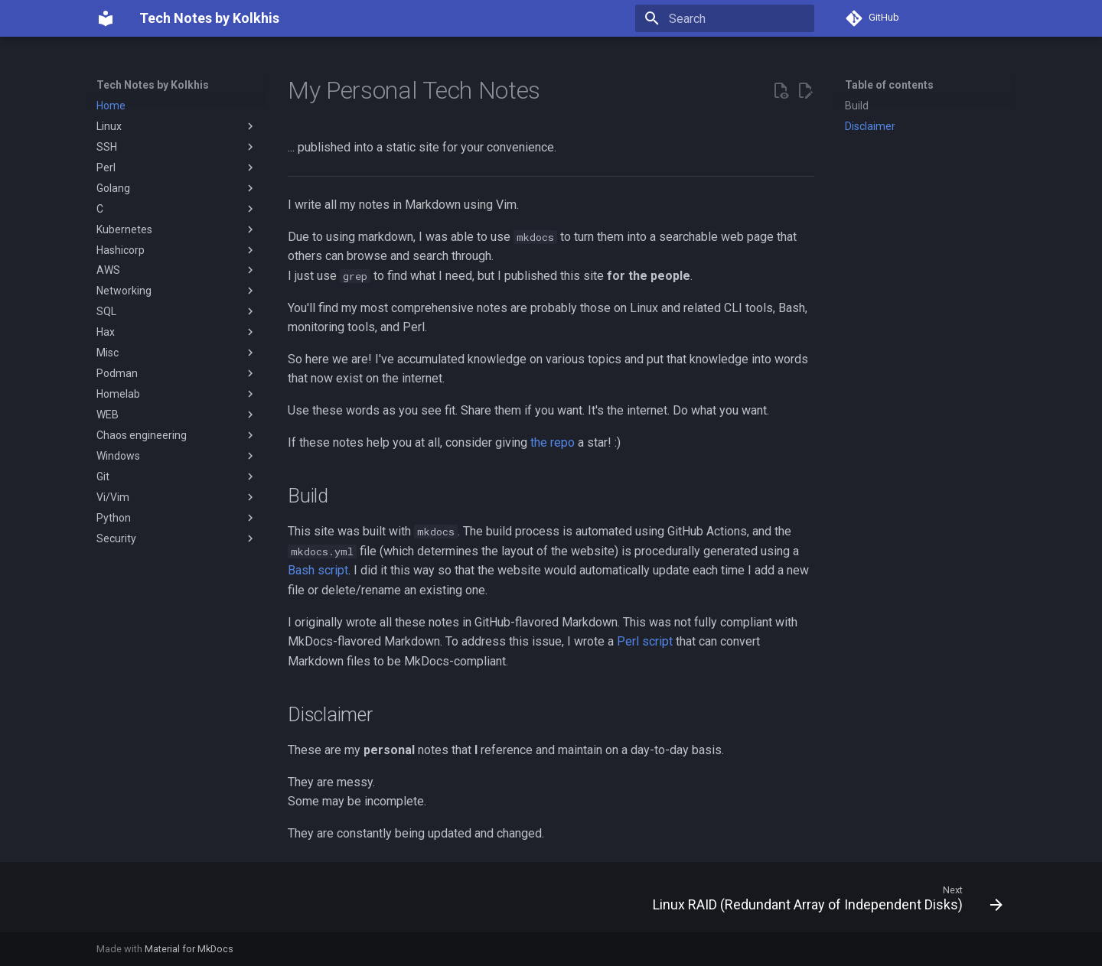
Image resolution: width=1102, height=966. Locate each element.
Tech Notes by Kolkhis (152, 85)
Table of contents (889, 85)
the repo (552, 442)
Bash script (318, 570)
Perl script (645, 641)
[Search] (724, 18)
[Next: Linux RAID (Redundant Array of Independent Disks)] (823, 901)
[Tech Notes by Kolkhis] (105, 18)
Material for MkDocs (189, 949)
